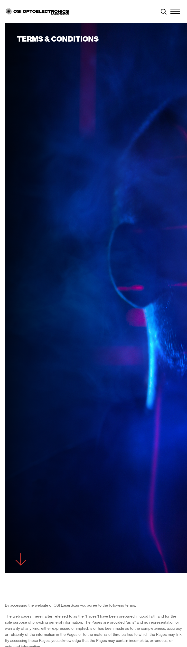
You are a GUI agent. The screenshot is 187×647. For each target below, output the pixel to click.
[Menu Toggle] (175, 12)
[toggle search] (164, 12)
